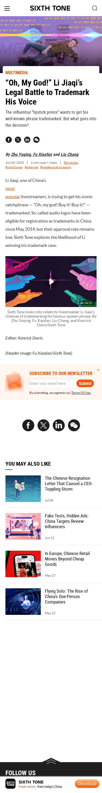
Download (87, 783)
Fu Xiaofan (42, 154)
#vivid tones (14, 167)
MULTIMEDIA (16, 73)
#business (71, 162)
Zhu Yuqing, (22, 154)
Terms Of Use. (81, 392)
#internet (31, 167)
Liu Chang (69, 154)
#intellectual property (55, 167)
